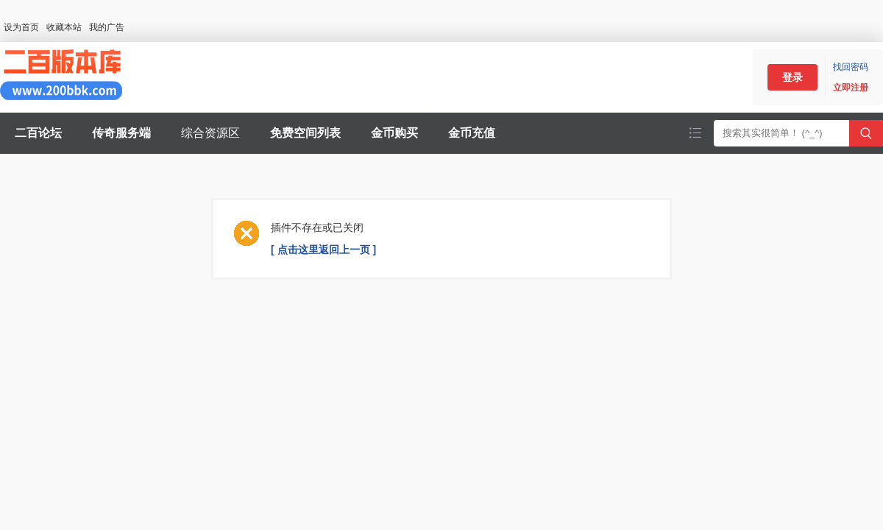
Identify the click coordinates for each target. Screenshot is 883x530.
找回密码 (850, 67)
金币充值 (471, 133)
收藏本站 (64, 27)
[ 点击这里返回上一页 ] (323, 249)
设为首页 (21, 27)
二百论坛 (38, 133)
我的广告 (106, 27)
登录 (792, 77)
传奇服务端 (121, 133)
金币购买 (394, 133)
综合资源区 (210, 133)
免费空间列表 (305, 133)
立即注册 (850, 87)
